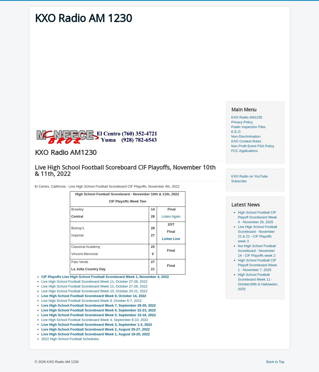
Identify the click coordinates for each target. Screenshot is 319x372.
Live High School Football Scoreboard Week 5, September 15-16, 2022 (98, 315)
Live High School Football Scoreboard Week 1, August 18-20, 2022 (95, 334)
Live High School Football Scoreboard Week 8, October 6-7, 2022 (91, 301)
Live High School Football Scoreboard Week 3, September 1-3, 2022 (96, 325)
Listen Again (171, 216)
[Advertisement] (159, 64)
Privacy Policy (242, 122)
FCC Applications (244, 151)
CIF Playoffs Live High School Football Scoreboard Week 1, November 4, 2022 (105, 277)
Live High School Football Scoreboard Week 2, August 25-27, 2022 (95, 329)
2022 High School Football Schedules (70, 339)
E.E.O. (236, 132)
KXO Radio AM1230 (246, 117)
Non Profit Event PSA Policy (252, 146)
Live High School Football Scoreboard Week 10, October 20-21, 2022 (94, 291)
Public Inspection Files (248, 127)
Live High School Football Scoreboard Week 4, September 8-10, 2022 (94, 320)
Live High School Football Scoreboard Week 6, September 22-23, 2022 (98, 310)
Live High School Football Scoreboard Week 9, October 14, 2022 (93, 296)
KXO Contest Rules (246, 141)
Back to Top (275, 362)
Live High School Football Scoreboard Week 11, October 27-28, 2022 (94, 282)
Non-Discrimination (246, 136)
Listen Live (171, 239)
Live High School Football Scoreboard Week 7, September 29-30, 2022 (98, 305)
